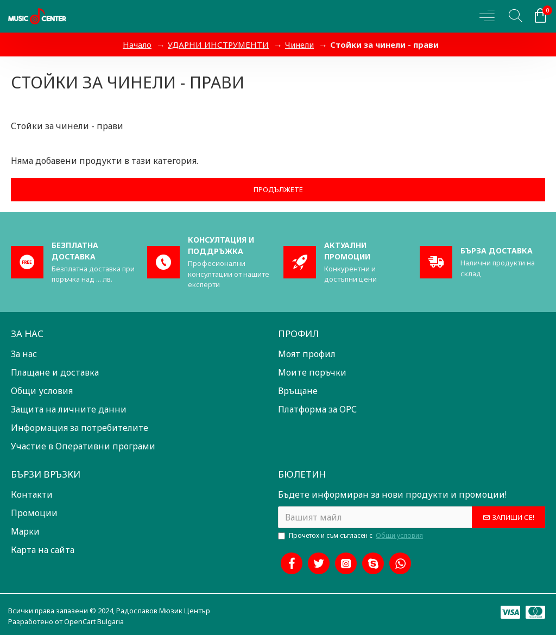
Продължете (278, 189)
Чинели (299, 44)
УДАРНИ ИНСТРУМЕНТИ (218, 44)
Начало (137, 44)
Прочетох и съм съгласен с (351, 536)
